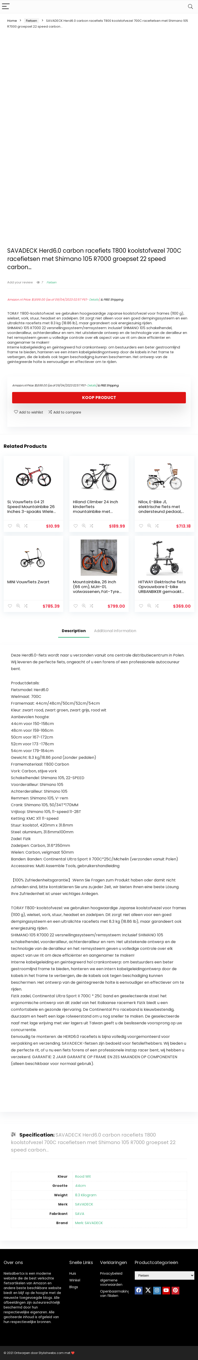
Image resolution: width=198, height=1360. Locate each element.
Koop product (99, 397)
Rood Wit (83, 1176)
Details (94, 299)
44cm (80, 1185)
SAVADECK (84, 1204)
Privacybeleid (111, 1273)
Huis (72, 1273)
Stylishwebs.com (51, 1353)
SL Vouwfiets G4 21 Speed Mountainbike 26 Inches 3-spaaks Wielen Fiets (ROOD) (31, 509)
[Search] (190, 6)
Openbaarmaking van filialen (115, 1293)
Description (74, 631)
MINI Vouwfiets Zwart (28, 582)
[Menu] (6, 6)
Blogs (73, 1287)
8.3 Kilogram (85, 1195)
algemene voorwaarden (111, 1282)
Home (12, 20)
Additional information (115, 631)
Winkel (74, 1280)
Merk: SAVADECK (89, 1222)
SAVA (79, 1213)
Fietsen (31, 20)
